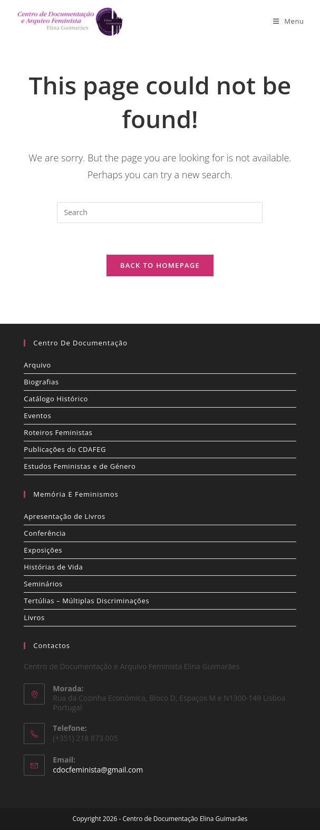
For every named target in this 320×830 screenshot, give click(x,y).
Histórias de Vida (53, 567)
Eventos (37, 415)
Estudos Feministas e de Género (79, 466)
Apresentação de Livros (64, 516)
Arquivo (37, 365)
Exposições (43, 550)
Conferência (45, 533)
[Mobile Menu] (288, 21)
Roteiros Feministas (58, 432)
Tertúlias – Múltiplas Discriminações (86, 600)
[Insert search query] (160, 212)
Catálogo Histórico (56, 398)
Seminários (43, 583)
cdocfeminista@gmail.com (98, 770)
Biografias (41, 382)
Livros (34, 617)
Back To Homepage (160, 265)
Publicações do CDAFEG (65, 449)
